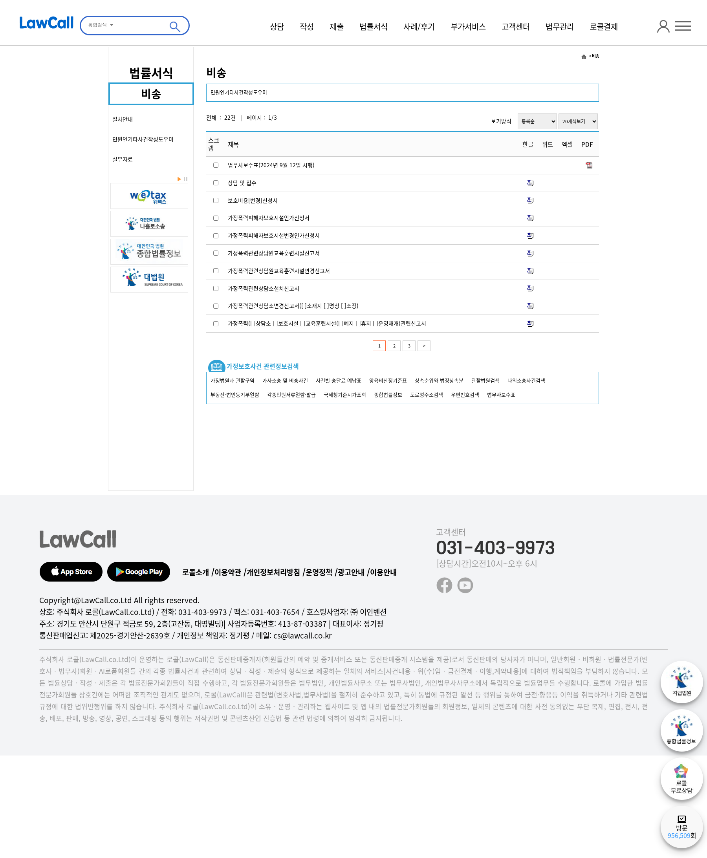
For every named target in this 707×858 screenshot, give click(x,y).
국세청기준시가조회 (345, 394)
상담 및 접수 (242, 183)
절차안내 (122, 119)
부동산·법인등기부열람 (235, 394)
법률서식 (373, 26)
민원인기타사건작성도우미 (143, 139)
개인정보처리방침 (273, 572)
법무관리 (560, 26)
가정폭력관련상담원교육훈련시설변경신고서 (279, 270)
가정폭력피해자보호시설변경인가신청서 (274, 235)
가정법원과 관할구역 (233, 380)
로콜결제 (604, 26)
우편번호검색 (465, 394)
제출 (337, 26)
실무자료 (122, 159)
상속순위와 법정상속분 (439, 380)
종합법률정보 (388, 394)
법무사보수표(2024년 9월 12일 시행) (271, 165)
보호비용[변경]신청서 (253, 200)
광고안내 (351, 572)
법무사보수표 (501, 394)
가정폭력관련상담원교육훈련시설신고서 (274, 253)
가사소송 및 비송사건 (285, 380)
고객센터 (516, 26)
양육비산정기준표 (388, 380)
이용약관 (227, 572)
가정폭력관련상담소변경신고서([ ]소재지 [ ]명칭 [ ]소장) (293, 305)
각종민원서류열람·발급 (291, 394)
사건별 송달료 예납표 (338, 380)
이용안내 (383, 572)
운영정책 (319, 572)
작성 (307, 26)
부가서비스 (468, 26)
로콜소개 (195, 572)
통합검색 (97, 24)
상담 (277, 26)
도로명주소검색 (426, 394)
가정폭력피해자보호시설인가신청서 (269, 217)
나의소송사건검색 (526, 380)
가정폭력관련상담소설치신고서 (263, 288)
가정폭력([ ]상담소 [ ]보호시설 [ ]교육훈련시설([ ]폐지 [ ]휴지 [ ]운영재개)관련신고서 (327, 323)
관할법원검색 (485, 380)
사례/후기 (419, 26)
